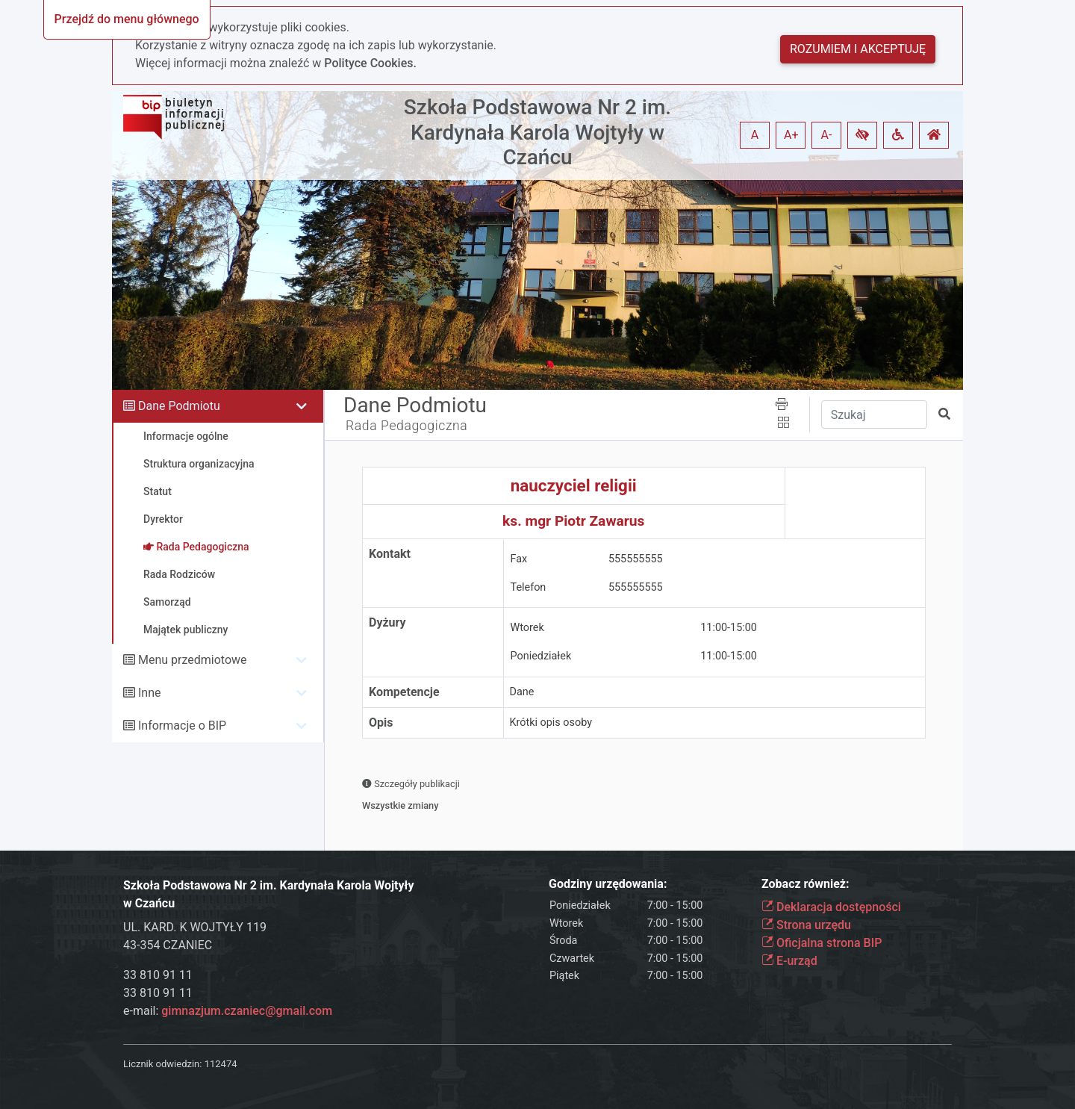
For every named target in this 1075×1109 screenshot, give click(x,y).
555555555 (635, 559)
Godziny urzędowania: (608, 884)
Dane (522, 692)
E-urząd (789, 961)
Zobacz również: (805, 884)
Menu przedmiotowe (192, 660)
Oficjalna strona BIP (821, 943)
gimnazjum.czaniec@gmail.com (246, 1011)
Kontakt (390, 554)
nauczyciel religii (574, 485)
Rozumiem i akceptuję (858, 49)
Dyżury (387, 622)
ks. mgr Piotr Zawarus (573, 520)
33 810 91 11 (158, 975)
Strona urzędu (806, 925)
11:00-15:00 (728, 627)
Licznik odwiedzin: (162, 1063)
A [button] (754, 135)
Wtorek (527, 627)
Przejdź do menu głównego (126, 19)
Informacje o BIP (182, 725)
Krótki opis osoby (551, 722)
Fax (519, 559)
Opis (381, 722)
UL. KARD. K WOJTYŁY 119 (195, 927)
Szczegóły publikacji (411, 783)
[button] (862, 135)
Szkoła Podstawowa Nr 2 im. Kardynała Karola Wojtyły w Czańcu (537, 132)
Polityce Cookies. (370, 63)
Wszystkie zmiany (400, 805)
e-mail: (227, 1011)
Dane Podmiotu (179, 406)
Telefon (528, 587)
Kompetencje (404, 692)
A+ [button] (791, 135)
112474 (221, 1063)
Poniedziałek (541, 656)
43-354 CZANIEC (167, 945)
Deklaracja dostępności (831, 907)
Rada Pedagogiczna (406, 425)
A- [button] (826, 135)
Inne (149, 693)
